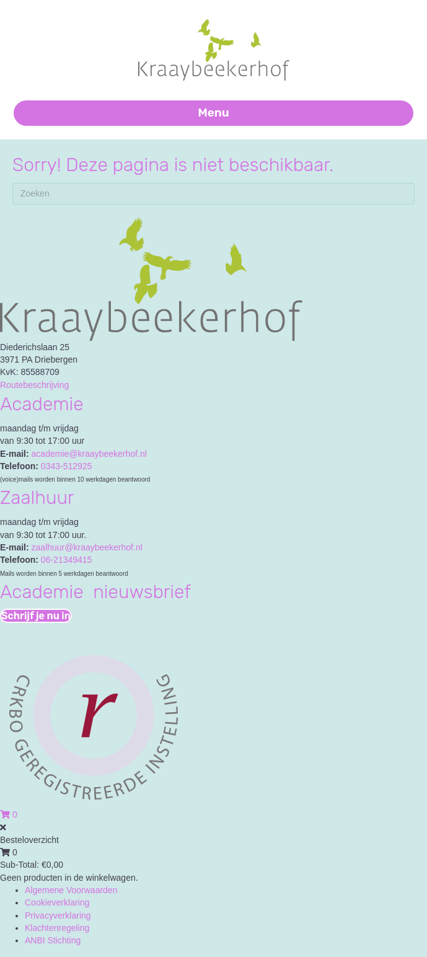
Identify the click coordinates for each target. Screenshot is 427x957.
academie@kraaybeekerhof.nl (89, 454)
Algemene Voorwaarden (71, 890)
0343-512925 (66, 466)
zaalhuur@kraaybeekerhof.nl (87, 547)
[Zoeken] (213, 194)
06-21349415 (66, 560)
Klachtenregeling (57, 928)
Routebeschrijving (34, 385)
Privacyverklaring (58, 915)
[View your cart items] (8, 814)
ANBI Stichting (53, 940)
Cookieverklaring (57, 902)
